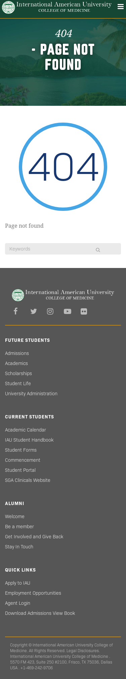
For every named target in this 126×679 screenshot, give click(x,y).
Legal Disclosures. (83, 650)
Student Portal (20, 470)
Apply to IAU (17, 583)
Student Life (18, 383)
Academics (16, 363)
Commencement (22, 460)
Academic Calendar (25, 430)
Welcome (15, 516)
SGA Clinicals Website (27, 480)
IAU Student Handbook (29, 440)
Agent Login (17, 603)
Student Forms (21, 450)
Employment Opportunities (33, 593)
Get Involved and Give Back (34, 537)
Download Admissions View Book (40, 613)
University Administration (31, 394)
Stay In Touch (19, 547)
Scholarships (18, 373)
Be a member (19, 527)
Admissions (17, 353)
